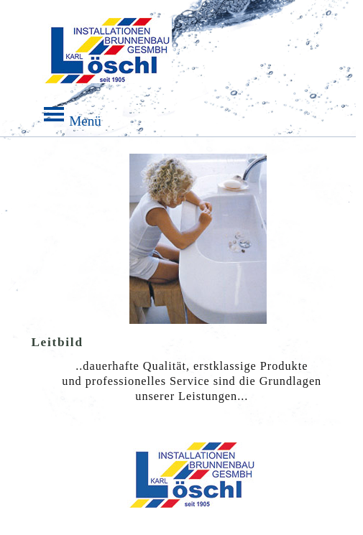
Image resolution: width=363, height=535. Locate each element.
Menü (107, 73)
